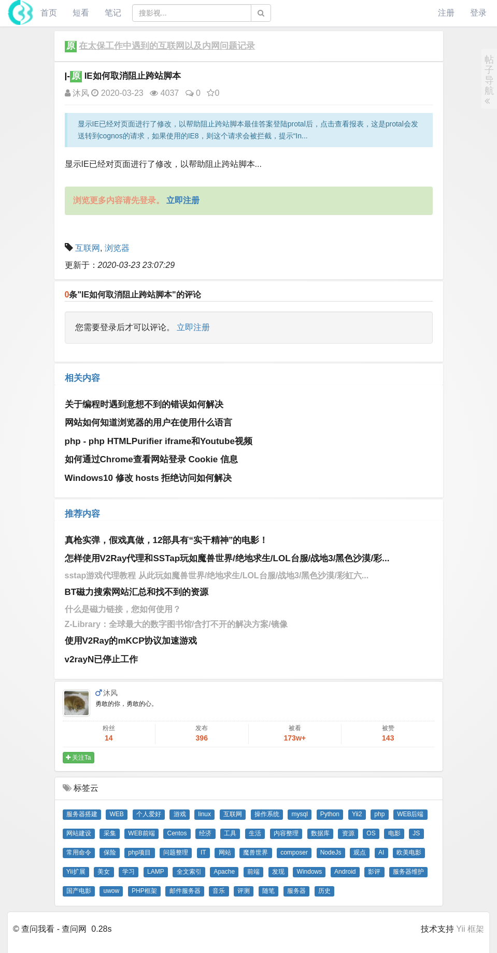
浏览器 (117, 248)
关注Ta (78, 757)
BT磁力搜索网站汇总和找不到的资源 (137, 592)
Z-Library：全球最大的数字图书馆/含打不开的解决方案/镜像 (176, 624)
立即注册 (193, 327)
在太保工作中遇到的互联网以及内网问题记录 (167, 46)
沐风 (77, 93)
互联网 (87, 248)
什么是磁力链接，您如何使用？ (123, 609)
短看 (81, 12)
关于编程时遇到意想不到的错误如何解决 (144, 404)
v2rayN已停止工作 (101, 659)
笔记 (113, 12)
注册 (446, 12)
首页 (48, 12)
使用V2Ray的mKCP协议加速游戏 (131, 641)
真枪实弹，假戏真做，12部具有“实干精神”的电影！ (166, 540)
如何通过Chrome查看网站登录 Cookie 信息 (151, 459)
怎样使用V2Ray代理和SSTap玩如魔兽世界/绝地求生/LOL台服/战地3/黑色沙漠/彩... (227, 558)
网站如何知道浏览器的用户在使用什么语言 (148, 423)
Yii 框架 (470, 928)
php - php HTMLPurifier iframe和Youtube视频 (158, 441)
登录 (478, 12)
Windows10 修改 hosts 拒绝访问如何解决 (148, 478)
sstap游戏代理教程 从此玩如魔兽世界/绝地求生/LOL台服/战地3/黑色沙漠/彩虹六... (217, 575)
